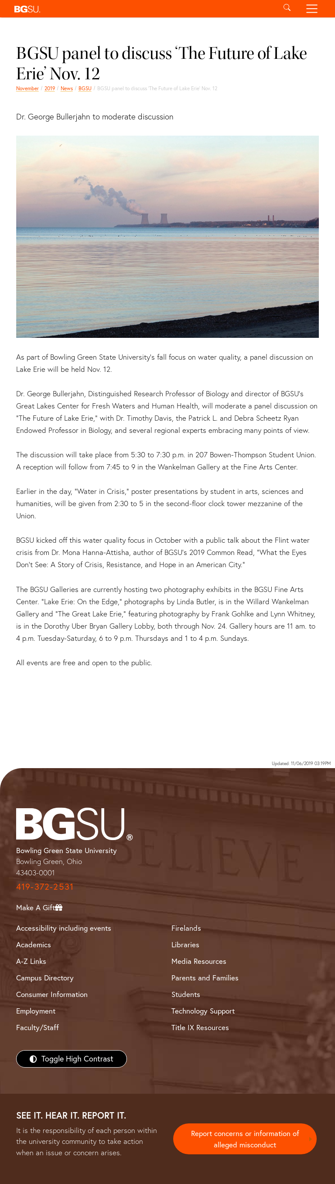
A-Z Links (31, 961)
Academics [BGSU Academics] (33, 944)
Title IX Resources (200, 1027)
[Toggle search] (286, 8)
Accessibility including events (63, 927)
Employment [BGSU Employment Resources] (35, 1010)
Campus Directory (45, 977)
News (67, 88)
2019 (49, 88)
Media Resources (198, 961)
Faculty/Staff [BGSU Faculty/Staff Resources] (37, 1027)
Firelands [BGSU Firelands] (186, 927)
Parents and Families (205, 977)
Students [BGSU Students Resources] (185, 994)
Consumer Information (52, 994)
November (27, 88)
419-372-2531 (45, 886)
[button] (142, 9)
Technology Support (203, 1010)
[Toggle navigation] (312, 8)
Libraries (185, 944)
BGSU (85, 88)
